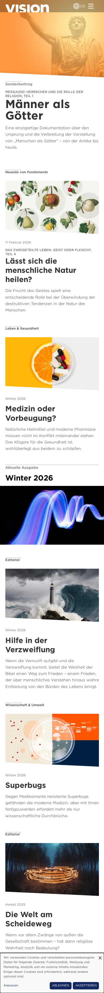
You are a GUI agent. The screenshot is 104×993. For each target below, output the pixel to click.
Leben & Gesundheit (22, 328)
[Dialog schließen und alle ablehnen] (100, 956)
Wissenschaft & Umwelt (24, 705)
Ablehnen (60, 985)
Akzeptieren (86, 985)
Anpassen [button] (11, 985)
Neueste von (26, 172)
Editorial (12, 560)
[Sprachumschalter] (76, 6)
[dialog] (52, 973)
